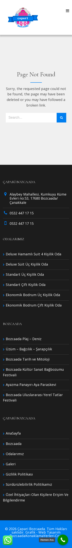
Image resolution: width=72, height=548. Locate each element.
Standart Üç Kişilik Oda (25, 274)
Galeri (11, 464)
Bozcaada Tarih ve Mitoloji (28, 359)
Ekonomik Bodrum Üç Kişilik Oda (33, 294)
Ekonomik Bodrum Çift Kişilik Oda (34, 305)
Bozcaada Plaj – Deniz (23, 338)
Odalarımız (15, 453)
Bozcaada (14, 443)
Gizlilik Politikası (19, 474)
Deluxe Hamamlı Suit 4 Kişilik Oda (33, 254)
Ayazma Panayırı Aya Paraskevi (31, 384)
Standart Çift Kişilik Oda (26, 284)
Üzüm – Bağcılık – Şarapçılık (29, 349)
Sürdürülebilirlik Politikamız (29, 484)
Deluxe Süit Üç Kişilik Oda (27, 264)
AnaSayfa (13, 433)
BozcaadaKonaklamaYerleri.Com (36, 535)
